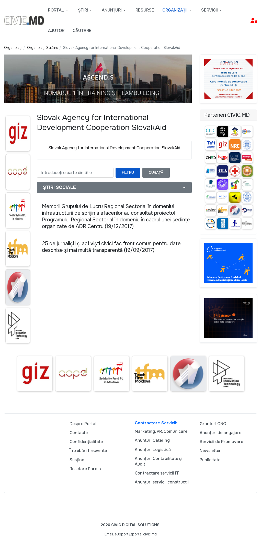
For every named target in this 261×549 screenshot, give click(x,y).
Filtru (128, 172)
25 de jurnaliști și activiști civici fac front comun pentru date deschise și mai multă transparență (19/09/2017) (111, 246)
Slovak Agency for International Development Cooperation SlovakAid (114, 147)
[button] (59, 10)
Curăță (156, 172)
